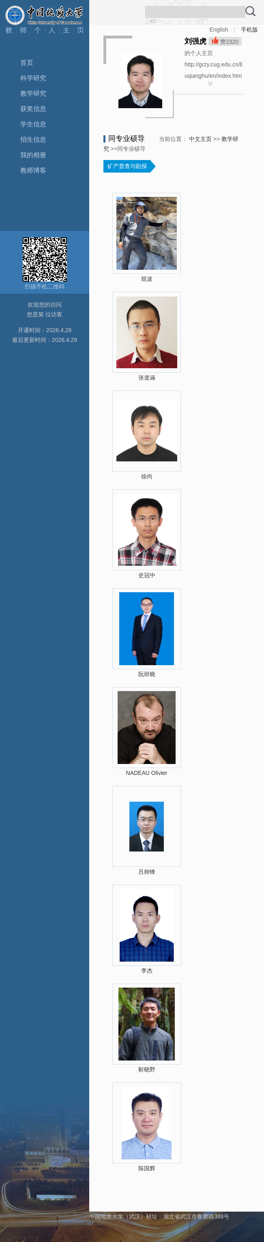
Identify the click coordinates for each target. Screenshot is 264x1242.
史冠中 (146, 575)
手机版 (249, 29)
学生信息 (33, 124)
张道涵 (146, 377)
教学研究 (33, 93)
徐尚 (146, 476)
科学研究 (33, 78)
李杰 (146, 970)
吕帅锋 (146, 872)
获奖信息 (33, 108)
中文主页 (200, 139)
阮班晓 (146, 674)
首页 (26, 62)
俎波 (146, 278)
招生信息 (33, 139)
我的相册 (33, 155)
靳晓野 (146, 1069)
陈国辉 (146, 1168)
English (219, 29)
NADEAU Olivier (146, 773)
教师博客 (33, 170)
